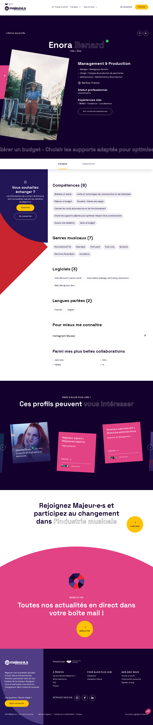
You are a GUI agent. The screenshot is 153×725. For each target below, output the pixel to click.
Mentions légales (44, 714)
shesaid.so (91, 676)
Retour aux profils (15, 33)
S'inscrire (141, 7)
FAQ (54, 682)
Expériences (88, 164)
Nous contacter (17, 703)
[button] (2, 447)
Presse (56, 686)
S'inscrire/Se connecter (131, 679)
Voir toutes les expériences (95, 111)
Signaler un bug (128, 682)
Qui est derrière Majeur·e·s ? (64, 676)
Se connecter (126, 7)
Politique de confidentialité (64, 714)
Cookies (79, 714)
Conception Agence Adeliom (136, 714)
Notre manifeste (60, 679)
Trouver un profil (128, 676)
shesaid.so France (94, 679)
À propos (62, 164)
